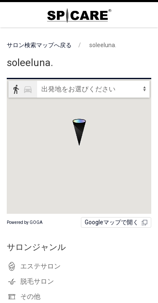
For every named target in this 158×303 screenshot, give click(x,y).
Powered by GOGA (25, 222)
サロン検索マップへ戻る (39, 45)
